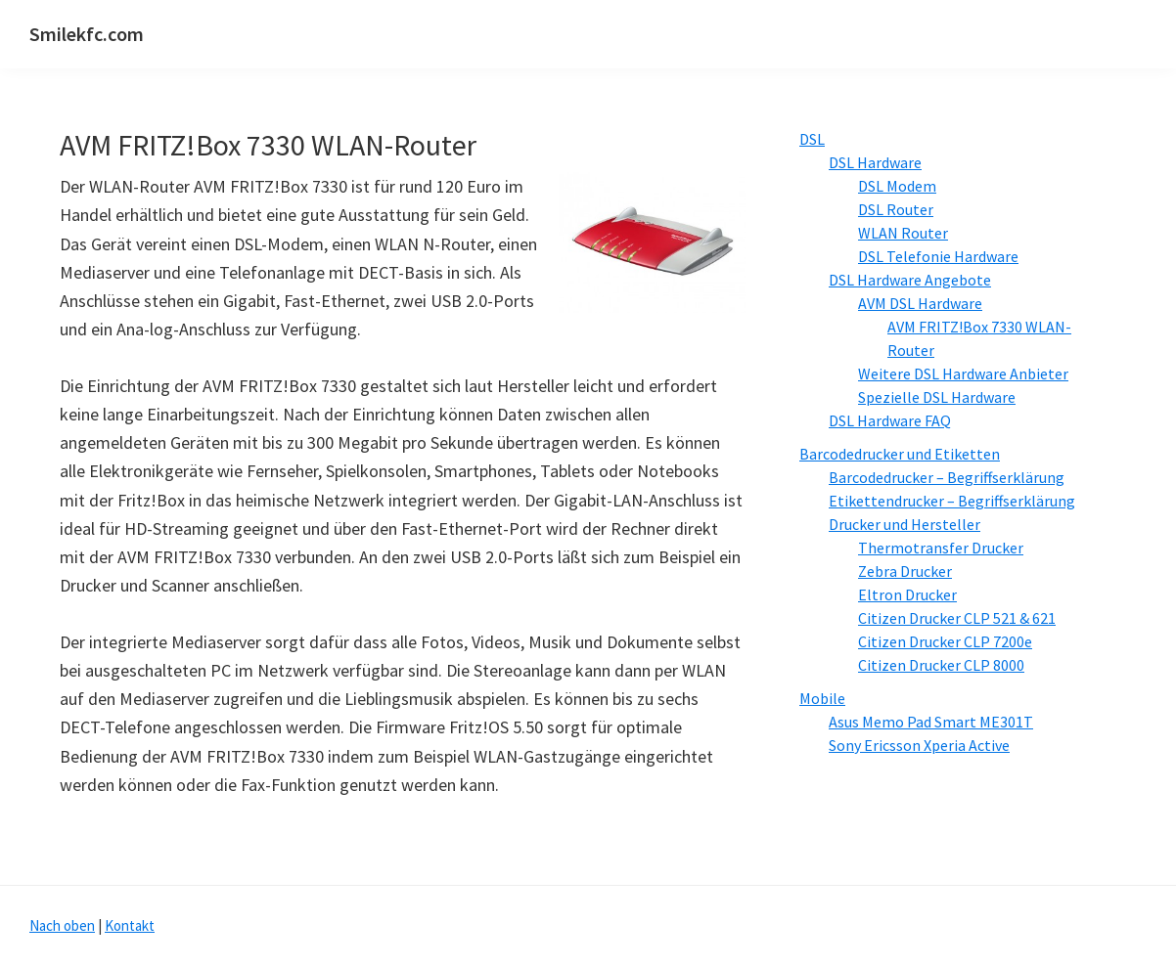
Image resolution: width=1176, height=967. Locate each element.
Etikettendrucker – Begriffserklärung (952, 500)
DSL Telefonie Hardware (938, 256)
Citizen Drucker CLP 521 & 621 (957, 618)
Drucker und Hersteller (904, 524)
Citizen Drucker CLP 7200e (945, 641)
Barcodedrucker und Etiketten (899, 453)
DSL (812, 139)
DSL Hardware (875, 162)
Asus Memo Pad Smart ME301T (931, 721)
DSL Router (895, 209)
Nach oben (62, 925)
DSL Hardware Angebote (910, 279)
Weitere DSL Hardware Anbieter (963, 373)
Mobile (822, 698)
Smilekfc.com (86, 34)
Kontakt (130, 925)
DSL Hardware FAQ (890, 420)
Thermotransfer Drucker (940, 547)
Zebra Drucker (905, 571)
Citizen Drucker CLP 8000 (941, 665)
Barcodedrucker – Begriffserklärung (946, 477)
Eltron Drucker (907, 594)
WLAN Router (903, 232)
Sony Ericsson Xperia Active (919, 745)
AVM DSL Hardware (920, 303)
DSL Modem (897, 186)
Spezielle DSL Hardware (937, 397)
